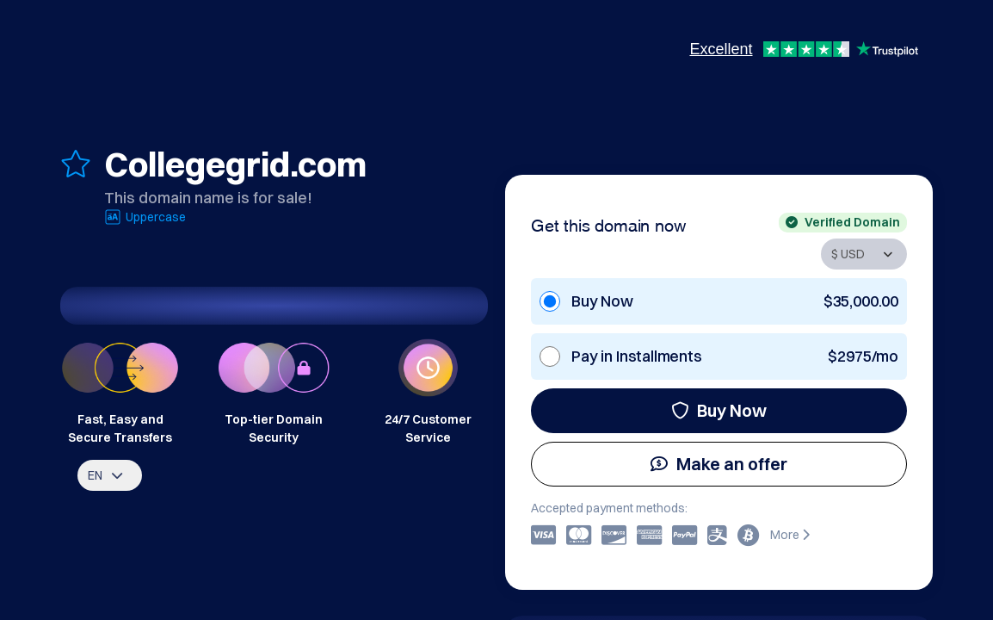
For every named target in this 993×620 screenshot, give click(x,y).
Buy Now (719, 410)
